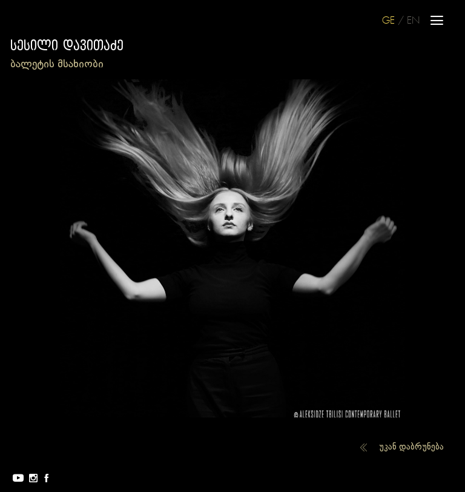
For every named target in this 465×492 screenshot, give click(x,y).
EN (413, 21)
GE (388, 21)
